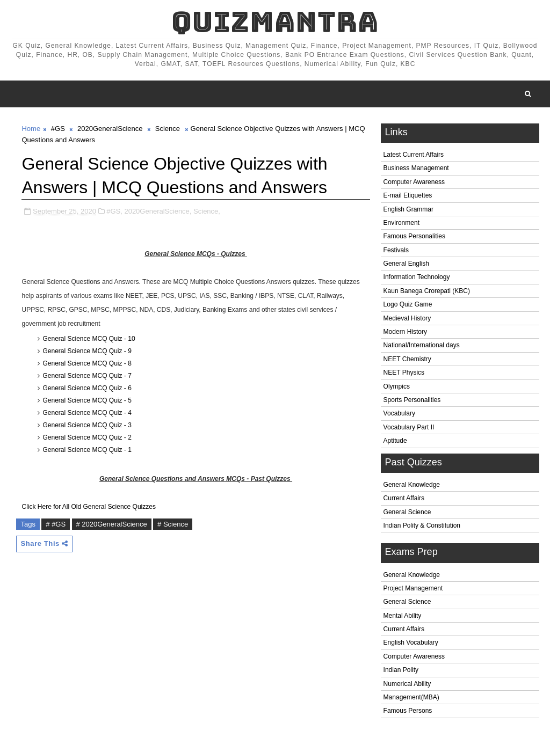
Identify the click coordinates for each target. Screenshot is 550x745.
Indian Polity (400, 670)
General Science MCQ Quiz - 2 (86, 437)
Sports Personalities (412, 400)
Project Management (413, 588)
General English (406, 263)
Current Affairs (403, 498)
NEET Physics (403, 372)
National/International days (421, 345)
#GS (58, 129)
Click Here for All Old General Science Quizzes (88, 506)
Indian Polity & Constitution (421, 525)
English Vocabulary (410, 642)
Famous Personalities (414, 236)
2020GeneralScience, (157, 211)
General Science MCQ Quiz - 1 (86, 450)
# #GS (56, 524)
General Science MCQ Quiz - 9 (86, 351)
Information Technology (416, 277)
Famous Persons (407, 710)
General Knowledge (411, 484)
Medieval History (407, 318)
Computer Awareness (414, 182)
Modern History (405, 331)
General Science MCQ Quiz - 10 (88, 338)
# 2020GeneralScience (111, 524)
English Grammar (408, 209)
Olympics (396, 386)
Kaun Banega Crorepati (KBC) (426, 291)
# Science (172, 524)
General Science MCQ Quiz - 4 (86, 413)
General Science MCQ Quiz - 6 (86, 388)
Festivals (396, 250)
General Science (407, 512)
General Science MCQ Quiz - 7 (86, 375)
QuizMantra (275, 21)
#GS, (114, 211)
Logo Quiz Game (407, 304)
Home (30, 129)
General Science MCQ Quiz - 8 (86, 363)
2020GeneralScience (109, 129)
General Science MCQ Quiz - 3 (86, 425)
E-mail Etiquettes (407, 195)
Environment (401, 223)
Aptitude (395, 440)
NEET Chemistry (407, 359)
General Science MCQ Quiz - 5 (86, 400)
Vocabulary (399, 413)
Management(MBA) (411, 697)
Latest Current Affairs (413, 154)
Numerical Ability (407, 684)
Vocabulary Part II (409, 427)
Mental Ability (402, 615)
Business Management (416, 168)
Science (167, 129)
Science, (206, 211)
